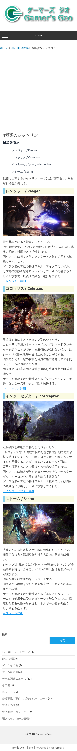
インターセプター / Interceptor (31, 164)
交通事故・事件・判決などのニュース (24, 698)
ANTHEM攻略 (20, 48)
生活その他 (8, 705)
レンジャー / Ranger (24, 150)
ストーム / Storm (22, 171)
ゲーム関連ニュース (14, 678)
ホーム (4, 48)
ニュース (7, 691)
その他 (6, 685)
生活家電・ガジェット (15, 711)
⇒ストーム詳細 (13, 613)
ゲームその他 (10, 665)
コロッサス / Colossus (25, 157)
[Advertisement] (38, 90)
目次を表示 (11, 142)
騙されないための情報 (15, 718)
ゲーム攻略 (8, 671)
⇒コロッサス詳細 (14, 388)
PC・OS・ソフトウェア (16, 651)
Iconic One (18, 747)
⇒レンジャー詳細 (14, 281)
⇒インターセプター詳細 (18, 491)
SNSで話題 (8, 658)
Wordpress (57, 747)
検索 (4, 634)
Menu (38, 36)
